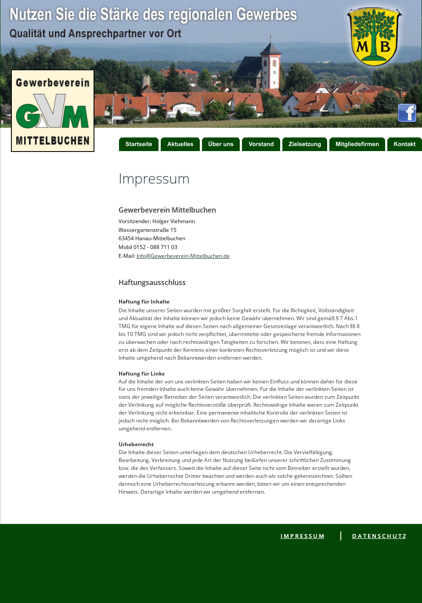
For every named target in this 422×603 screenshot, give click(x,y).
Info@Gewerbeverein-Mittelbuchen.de (183, 256)
